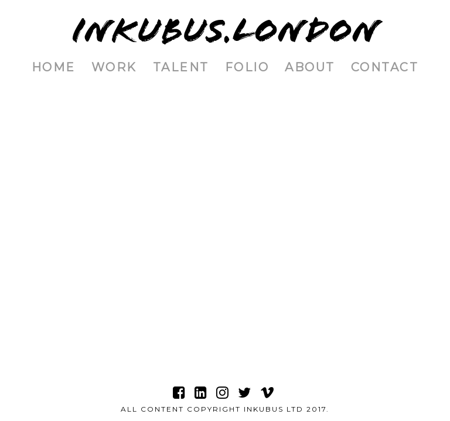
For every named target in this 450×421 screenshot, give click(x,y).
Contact (385, 67)
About (310, 67)
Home (54, 67)
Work (114, 67)
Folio (247, 67)
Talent (181, 67)
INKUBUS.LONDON (225, 30)
